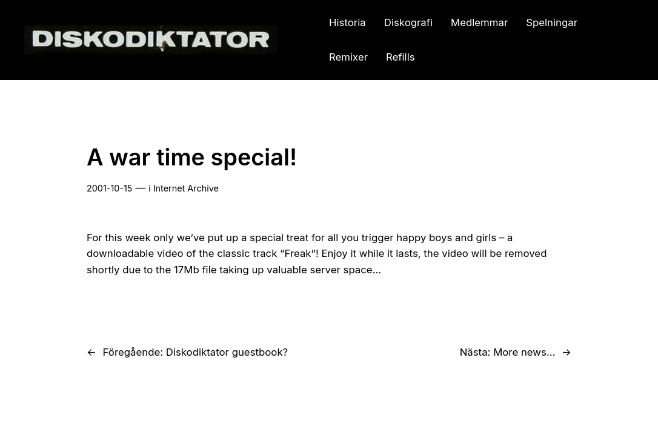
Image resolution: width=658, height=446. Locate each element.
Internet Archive (186, 188)
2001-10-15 (109, 188)
